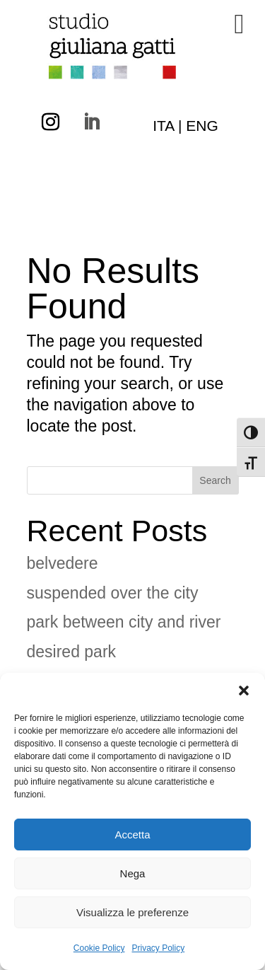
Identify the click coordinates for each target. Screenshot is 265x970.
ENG (202, 125)
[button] (244, 690)
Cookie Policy (99, 948)
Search (214, 480)
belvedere (62, 563)
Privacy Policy (158, 948)
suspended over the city (113, 593)
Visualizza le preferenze (132, 912)
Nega (133, 873)
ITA (163, 125)
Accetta (132, 834)
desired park (72, 651)
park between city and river (124, 622)
